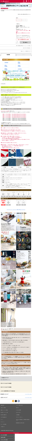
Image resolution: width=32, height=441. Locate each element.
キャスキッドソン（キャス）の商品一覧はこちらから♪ (16, 209)
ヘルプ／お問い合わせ (19, 405)
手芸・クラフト (13, 3)
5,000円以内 (6, 62)
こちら (12, 430)
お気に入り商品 (3, 407)
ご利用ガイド (3, 426)
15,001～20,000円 (6, 69)
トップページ (2, 3)
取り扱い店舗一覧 (3, 414)
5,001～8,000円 (19, 63)
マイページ (2, 421)
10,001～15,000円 (19, 66)
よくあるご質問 (18, 410)
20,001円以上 (20, 68)
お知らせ (17, 407)
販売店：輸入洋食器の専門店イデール (24, 14)
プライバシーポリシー (19, 417)
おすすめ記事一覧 (3, 417)
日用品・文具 (8, 3)
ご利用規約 (17, 414)
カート (2, 419)
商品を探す (2, 405)
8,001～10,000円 (6, 66)
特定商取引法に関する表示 (20, 422)
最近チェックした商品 (4, 410)
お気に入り (17, 42)
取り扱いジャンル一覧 (4, 412)
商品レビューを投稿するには (25, 51)
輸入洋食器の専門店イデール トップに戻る (23, 45)
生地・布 (18, 3)
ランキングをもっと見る (28, 394)
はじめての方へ (18, 412)
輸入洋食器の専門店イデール (5, 379)
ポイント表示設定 (3, 424)
